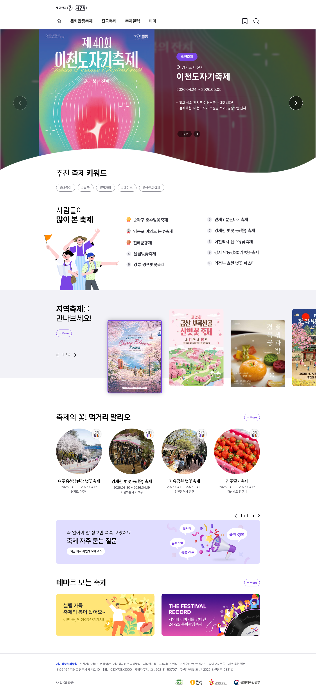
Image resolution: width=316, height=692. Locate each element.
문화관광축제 (81, 21)
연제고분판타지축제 (231, 219)
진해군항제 (142, 242)
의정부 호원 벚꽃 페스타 (234, 263)
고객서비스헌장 (168, 664)
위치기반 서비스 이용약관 (95, 664)
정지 (197, 134)
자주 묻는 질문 (236, 664)
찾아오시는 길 (217, 664)
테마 (152, 21)
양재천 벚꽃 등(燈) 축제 (234, 230)
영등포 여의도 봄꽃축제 (153, 231)
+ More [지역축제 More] (64, 333)
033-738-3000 (121, 669)
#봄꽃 (85, 188)
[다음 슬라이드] (296, 103)
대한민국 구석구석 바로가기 (71, 8)
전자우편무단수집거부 (193, 664)
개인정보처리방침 (66, 664)
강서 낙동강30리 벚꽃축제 (236, 252)
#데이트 (127, 188)
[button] (57, 355)
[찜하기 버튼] (244, 21)
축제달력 (132, 21)
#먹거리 (105, 188)
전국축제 (108, 21)
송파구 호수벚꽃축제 (150, 220)
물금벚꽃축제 (145, 253)
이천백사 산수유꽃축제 (233, 241)
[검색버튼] (256, 21)
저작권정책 (149, 664)
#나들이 (65, 188)
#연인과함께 (151, 188)
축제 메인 (58, 21)
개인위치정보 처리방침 (126, 664)
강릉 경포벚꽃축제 (149, 264)
